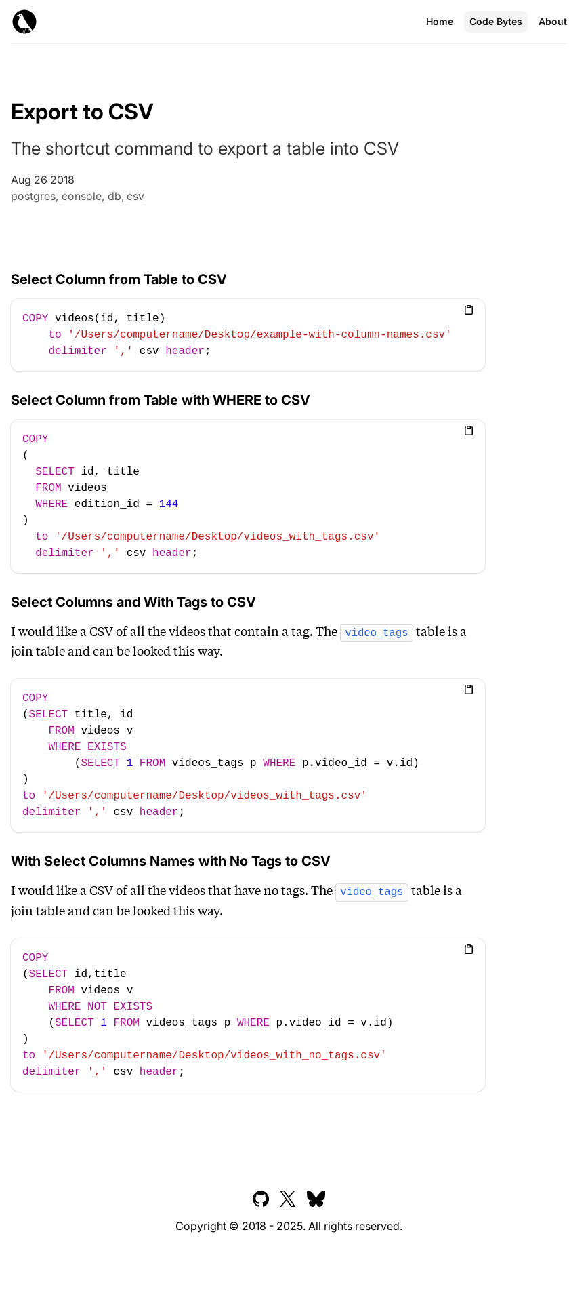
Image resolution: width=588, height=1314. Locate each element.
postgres (33, 196)
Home (439, 21)
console (82, 196)
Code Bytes (495, 21)
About (553, 21)
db (114, 196)
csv (135, 196)
